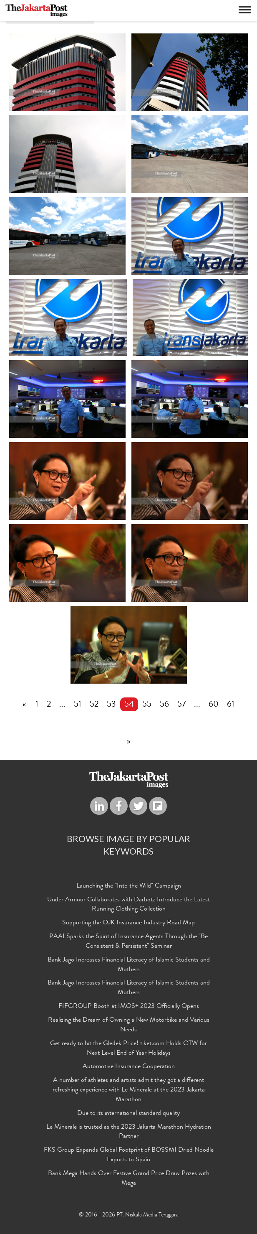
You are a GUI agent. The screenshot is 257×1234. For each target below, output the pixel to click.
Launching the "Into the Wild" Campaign (128, 886)
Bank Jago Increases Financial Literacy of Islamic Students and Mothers (129, 965)
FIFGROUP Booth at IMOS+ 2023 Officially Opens (128, 1006)
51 (77, 705)
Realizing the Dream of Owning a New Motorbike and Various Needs (128, 1025)
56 (164, 705)
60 (214, 705)
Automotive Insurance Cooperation (129, 1067)
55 (146, 705)
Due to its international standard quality (128, 1113)
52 (94, 705)
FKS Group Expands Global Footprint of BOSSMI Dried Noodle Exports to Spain (129, 1155)
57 (181, 705)
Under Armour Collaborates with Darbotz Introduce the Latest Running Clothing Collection (128, 905)
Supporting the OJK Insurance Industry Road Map (128, 923)
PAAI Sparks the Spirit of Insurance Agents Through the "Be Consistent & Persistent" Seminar (128, 942)
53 (111, 705)
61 (230, 705)
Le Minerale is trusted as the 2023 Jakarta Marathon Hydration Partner (128, 1132)
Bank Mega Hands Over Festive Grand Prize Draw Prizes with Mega (128, 1178)
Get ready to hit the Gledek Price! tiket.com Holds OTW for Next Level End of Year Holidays (128, 1049)
